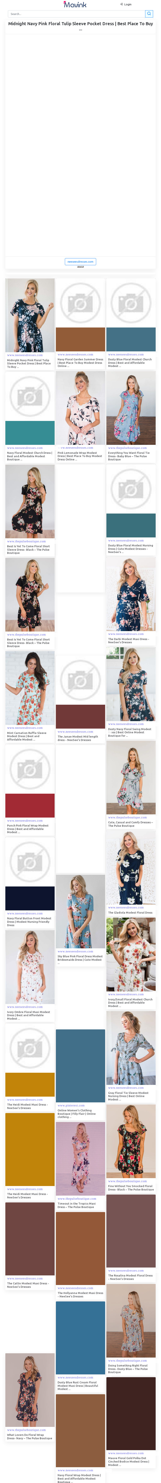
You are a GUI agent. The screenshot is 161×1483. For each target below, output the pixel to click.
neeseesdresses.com (80, 261)
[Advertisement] (88, 528)
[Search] (80, 13)
